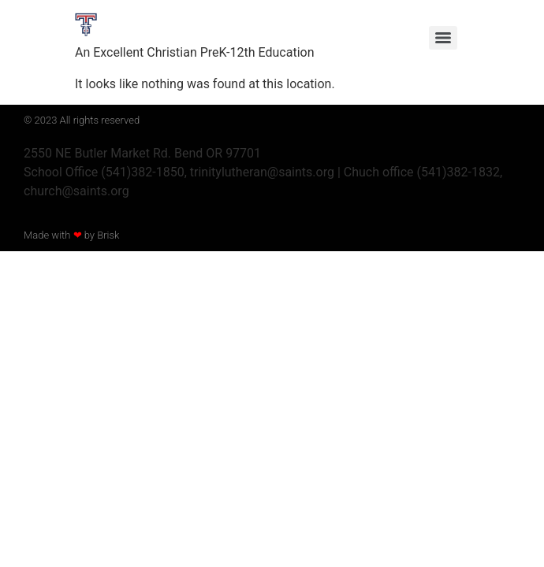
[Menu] (443, 38)
